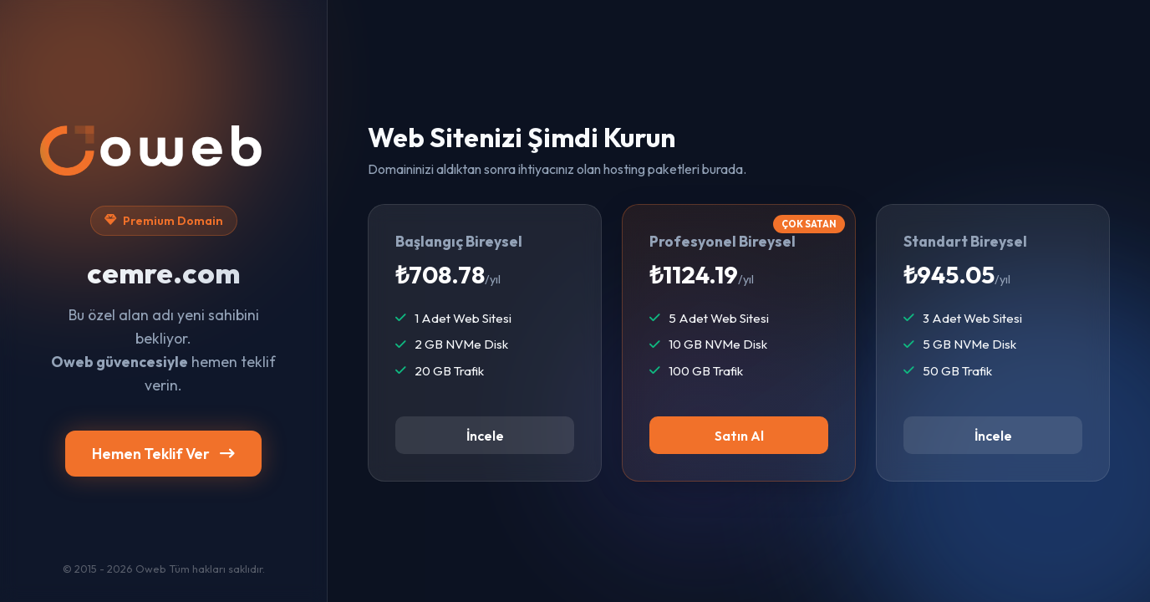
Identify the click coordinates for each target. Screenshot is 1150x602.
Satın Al (739, 435)
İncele (485, 435)
